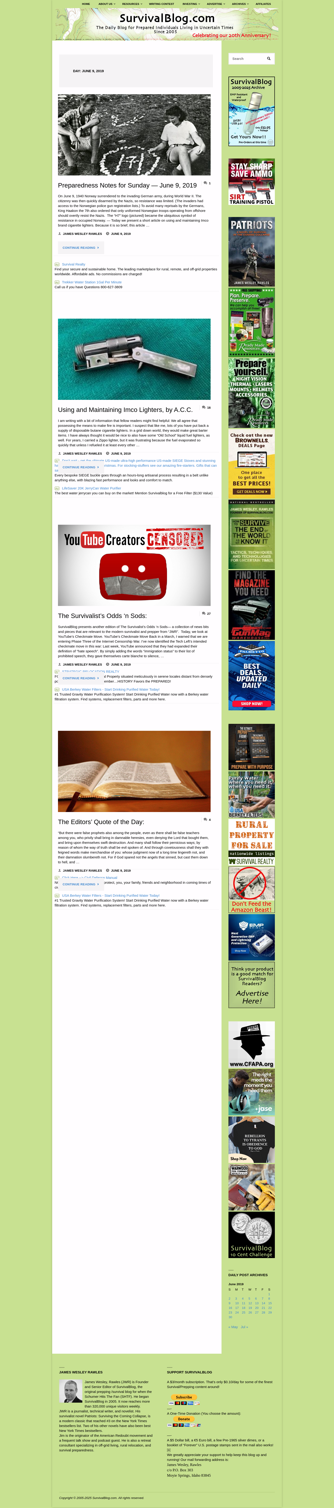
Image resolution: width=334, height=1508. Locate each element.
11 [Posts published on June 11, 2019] (243, 1304)
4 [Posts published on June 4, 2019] (243, 1299)
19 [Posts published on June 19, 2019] (250, 1308)
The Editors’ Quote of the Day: (102, 821)
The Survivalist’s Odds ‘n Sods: (103, 615)
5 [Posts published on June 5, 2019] (249, 1299)
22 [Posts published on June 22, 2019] (270, 1308)
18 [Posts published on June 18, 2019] (243, 1308)
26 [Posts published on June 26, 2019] (250, 1313)
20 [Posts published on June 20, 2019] (257, 1308)
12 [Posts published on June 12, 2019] (250, 1304)
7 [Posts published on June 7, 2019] (262, 1299)
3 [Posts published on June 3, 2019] (236, 1299)
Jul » (244, 1327)
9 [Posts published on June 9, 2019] (230, 1304)
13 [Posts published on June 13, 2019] (257, 1304)
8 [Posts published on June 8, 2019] (269, 1299)
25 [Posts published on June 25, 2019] (243, 1313)
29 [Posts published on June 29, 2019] (270, 1313)
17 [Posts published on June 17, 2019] (237, 1308)
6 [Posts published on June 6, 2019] (256, 1299)
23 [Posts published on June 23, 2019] (230, 1313)
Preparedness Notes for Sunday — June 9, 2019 (129, 185)
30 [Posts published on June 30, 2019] (230, 1317)
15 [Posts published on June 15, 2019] (270, 1304)
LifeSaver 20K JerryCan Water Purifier (88, 488)
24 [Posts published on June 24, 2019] (237, 1313)
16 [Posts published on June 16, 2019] (230, 1308)
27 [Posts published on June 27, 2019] (257, 1313)
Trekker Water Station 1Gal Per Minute (88, 282)
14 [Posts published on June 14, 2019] (263, 1304)
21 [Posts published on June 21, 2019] (263, 1308)
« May (233, 1327)
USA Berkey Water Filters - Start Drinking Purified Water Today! (107, 690)
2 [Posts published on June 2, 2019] (230, 1299)
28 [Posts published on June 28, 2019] (263, 1313)
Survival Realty (70, 264)
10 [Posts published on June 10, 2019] (237, 1304)
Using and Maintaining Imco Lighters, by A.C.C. (127, 409)
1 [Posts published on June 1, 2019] (269, 1294)
